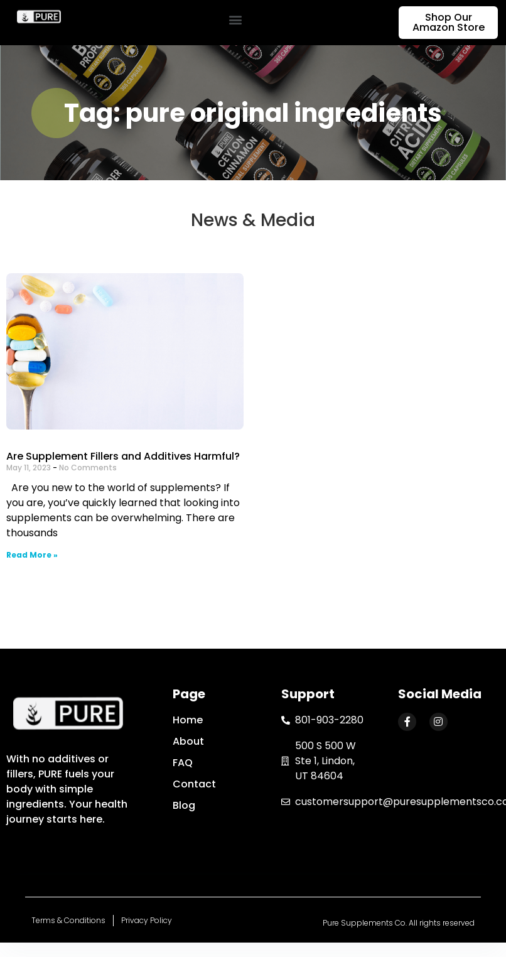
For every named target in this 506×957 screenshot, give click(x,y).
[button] (235, 19)
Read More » (32, 554)
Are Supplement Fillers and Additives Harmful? (123, 456)
